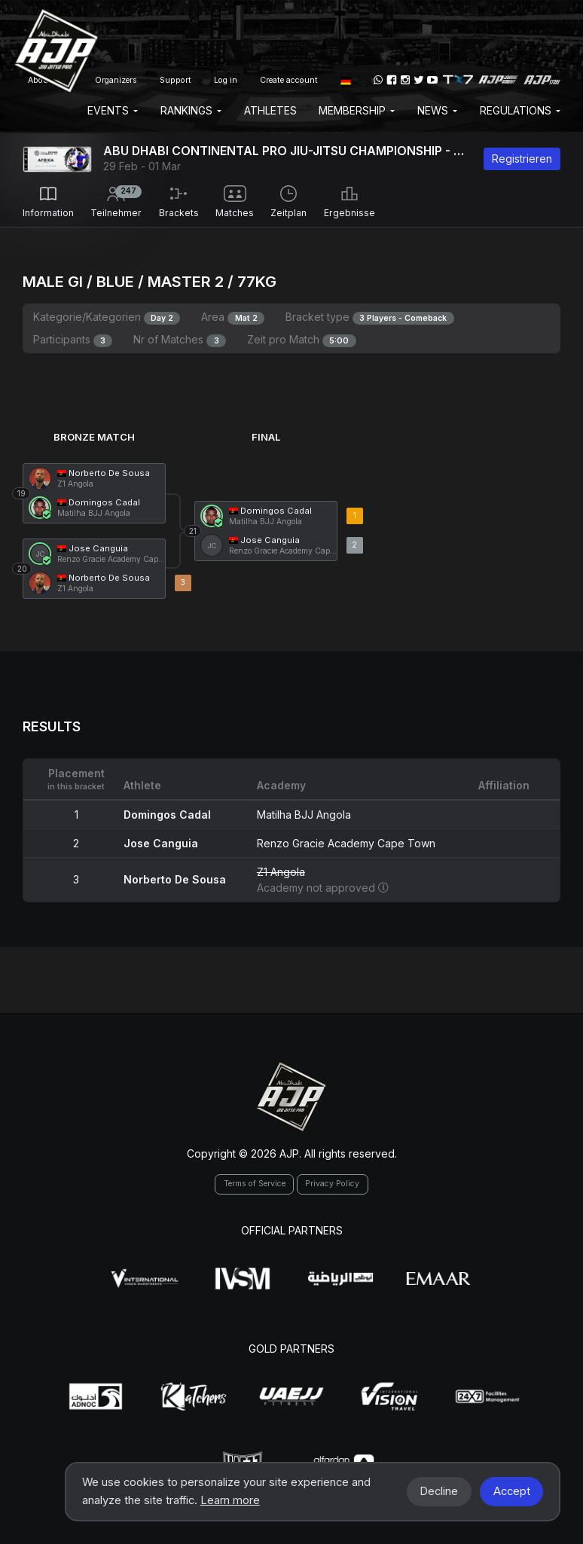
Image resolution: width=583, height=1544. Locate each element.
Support (175, 80)
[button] (345, 80)
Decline (439, 1491)
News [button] (437, 110)
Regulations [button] (520, 110)
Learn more (230, 1500)
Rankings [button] (190, 110)
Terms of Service (254, 1184)
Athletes (270, 110)
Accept (511, 1491)
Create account (289, 80)
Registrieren (522, 158)
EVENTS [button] (112, 110)
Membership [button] (357, 110)
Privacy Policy (332, 1184)
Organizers (116, 80)
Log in (225, 80)
